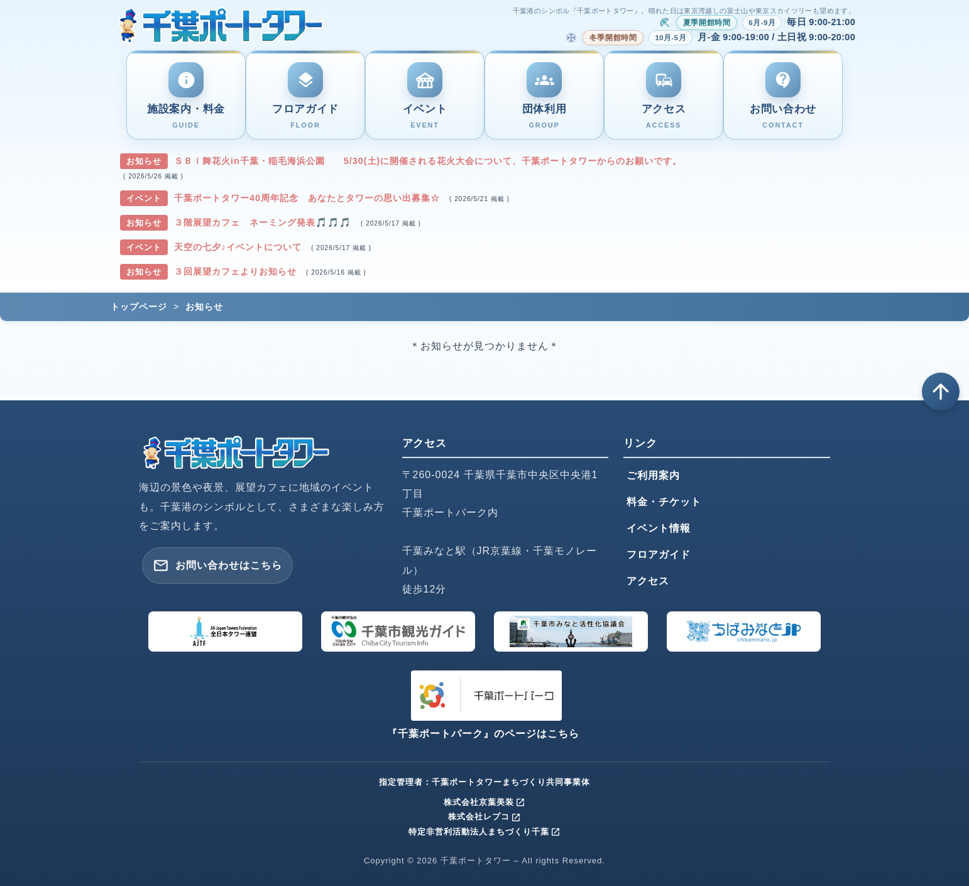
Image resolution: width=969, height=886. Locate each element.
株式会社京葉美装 (484, 802)
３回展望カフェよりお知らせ (237, 271)
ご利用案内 (653, 475)
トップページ (139, 307)
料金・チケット (664, 501)
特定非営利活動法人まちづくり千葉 (484, 831)
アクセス (648, 581)
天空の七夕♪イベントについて (239, 247)
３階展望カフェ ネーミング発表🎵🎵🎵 (264, 222)
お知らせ (204, 307)
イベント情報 (659, 528)
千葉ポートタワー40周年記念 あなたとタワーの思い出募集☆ (308, 198)
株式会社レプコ (484, 816)
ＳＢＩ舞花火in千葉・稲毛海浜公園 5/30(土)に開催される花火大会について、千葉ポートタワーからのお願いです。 (428, 161)
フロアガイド (659, 554)
